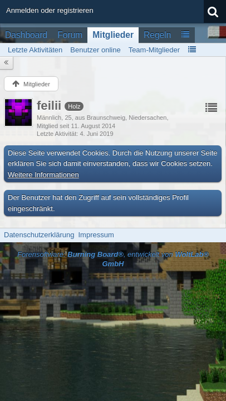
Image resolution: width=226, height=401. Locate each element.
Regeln (157, 35)
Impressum (96, 235)
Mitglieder (113, 35)
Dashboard (26, 35)
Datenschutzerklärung (39, 235)
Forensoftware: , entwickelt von (113, 259)
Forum (69, 35)
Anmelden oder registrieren (50, 10)
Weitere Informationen (43, 174)
